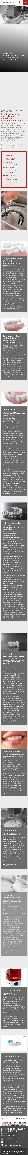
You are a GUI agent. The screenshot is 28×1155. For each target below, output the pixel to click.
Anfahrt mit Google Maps (12, 1145)
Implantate (9, 162)
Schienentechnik (11, 164)
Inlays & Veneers (11, 170)
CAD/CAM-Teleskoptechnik (11, 178)
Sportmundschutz (12, 184)
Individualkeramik (12, 172)
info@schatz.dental (10, 1142)
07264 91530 (19, 1)
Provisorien (10, 167)
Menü (25, 2)
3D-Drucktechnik (12, 182)
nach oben (23, 1119)
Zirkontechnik (10, 175)
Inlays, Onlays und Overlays (12, 154)
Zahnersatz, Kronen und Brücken (12, 159)
